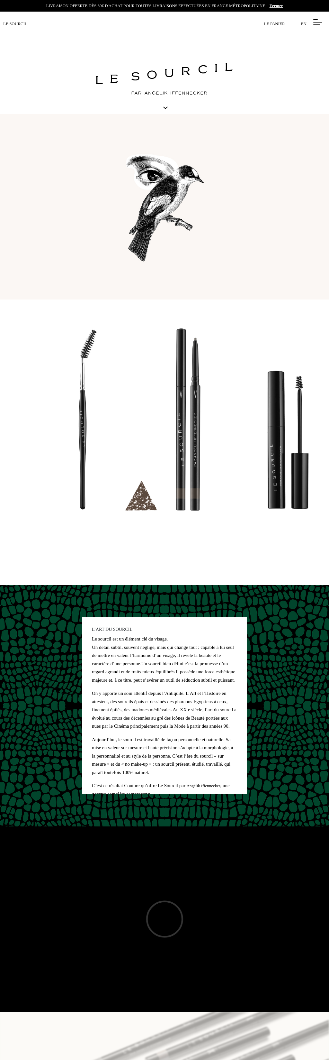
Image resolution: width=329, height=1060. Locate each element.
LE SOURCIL (15, 23)
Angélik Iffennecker (203, 785)
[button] (318, 22)
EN (304, 23)
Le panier (274, 23)
